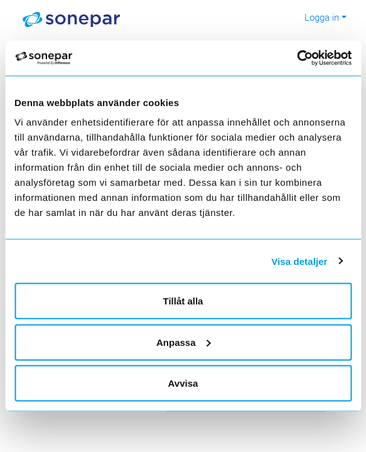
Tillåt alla (183, 301)
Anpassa (183, 341)
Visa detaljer (299, 261)
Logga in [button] (321, 17)
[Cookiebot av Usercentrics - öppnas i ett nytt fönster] (307, 58)
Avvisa (183, 383)
